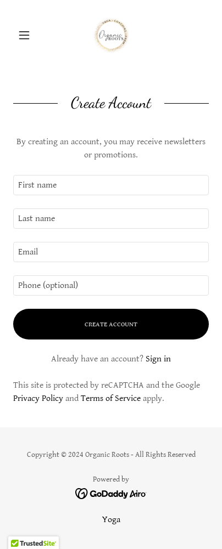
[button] (27, 35)
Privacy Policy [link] (38, 398)
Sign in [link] (158, 359)
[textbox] (111, 185)
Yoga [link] (111, 519)
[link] (111, 35)
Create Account (111, 324)
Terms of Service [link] (111, 398)
